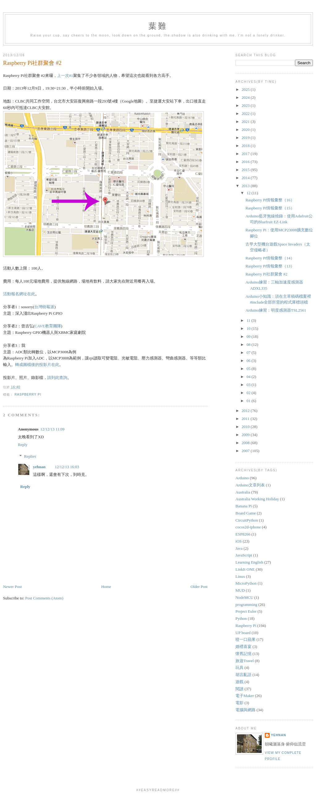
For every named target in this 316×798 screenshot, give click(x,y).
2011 (246, 418)
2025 (246, 89)
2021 (246, 121)
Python (241, 618)
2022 (246, 113)
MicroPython (246, 583)
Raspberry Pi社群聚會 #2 (32, 63)
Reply (22, 444)
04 (249, 376)
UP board (243, 632)
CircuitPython (246, 520)
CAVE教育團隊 (48, 326)
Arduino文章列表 (250, 485)
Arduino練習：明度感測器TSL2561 (275, 310)
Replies (30, 456)
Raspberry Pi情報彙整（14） (269, 258)
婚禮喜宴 (243, 646)
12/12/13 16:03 (67, 466)
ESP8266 (242, 534)
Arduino (242, 478)
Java (239, 548)
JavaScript (243, 555)
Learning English (249, 562)
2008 (246, 442)
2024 (246, 97)
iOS (238, 541)
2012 (246, 410)
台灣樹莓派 (44, 306)
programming (246, 604)
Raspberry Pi (28, 394)
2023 (246, 105)
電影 (239, 702)
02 (249, 392)
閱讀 (239, 689)
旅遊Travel (244, 660)
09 (249, 336)
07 (249, 352)
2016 (246, 161)
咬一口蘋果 (245, 639)
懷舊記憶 (243, 653)
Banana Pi (243, 506)
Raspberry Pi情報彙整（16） (269, 200)
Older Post (198, 586)
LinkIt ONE (245, 569)
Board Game (245, 513)
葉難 (158, 26)
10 (249, 328)
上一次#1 (65, 75)
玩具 (239, 667)
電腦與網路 (245, 710)
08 (249, 344)
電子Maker (244, 695)
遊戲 (239, 681)
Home (106, 586)
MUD (240, 590)
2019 (246, 137)
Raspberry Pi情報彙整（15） (269, 208)
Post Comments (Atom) (44, 598)
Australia (242, 492)
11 (249, 320)
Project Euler (245, 611)
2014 (246, 177)
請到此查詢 (57, 377)
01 (249, 400)
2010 (246, 426)
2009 (246, 434)
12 (249, 193)
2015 (246, 169)
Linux (240, 576)
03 (249, 384)
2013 (246, 185)
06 (249, 360)
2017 (246, 153)
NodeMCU (244, 597)
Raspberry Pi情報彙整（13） (269, 266)
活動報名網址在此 (19, 294)
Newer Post (12, 586)
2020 (246, 129)
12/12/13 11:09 (52, 429)
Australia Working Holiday (257, 499)
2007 (246, 450)
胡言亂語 (243, 674)
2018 (246, 145)
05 (249, 368)
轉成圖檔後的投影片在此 (37, 364)
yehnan (39, 466)
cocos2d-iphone (248, 527)
